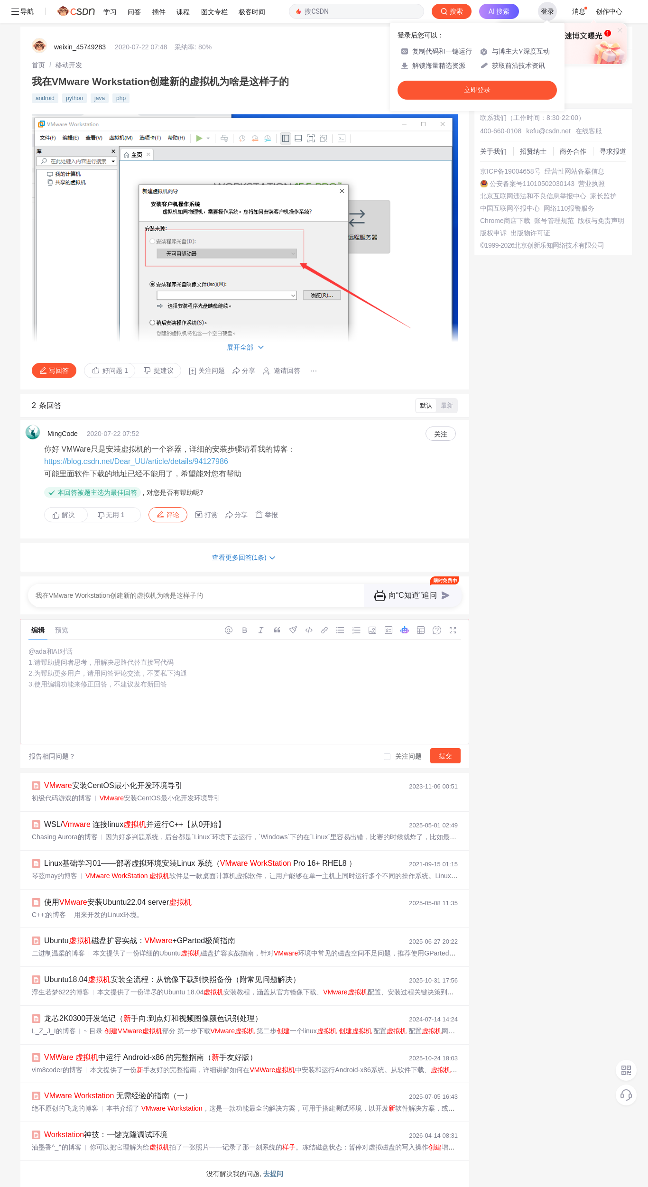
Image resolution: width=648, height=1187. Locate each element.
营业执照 (591, 183)
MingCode (62, 433)
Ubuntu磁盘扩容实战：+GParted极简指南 (139, 941)
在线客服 (588, 131)
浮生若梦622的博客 (60, 992)
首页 (38, 65)
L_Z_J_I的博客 (54, 1031)
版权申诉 (493, 233)
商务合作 (573, 151)
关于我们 (493, 151)
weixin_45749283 (80, 47)
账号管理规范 (554, 220)
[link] (38, 65)
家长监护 (603, 196)
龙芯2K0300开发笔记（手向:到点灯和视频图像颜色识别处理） (153, 1018)
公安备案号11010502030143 (532, 183)
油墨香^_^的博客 (57, 1147)
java (99, 98)
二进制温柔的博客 (58, 953)
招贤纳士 (533, 151)
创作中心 (609, 11)
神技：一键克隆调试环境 (105, 1135)
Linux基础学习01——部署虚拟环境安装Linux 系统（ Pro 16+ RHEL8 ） (200, 863)
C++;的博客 (49, 914)
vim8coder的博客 (57, 1070)
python (74, 98)
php (121, 98)
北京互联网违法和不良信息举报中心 (533, 196)
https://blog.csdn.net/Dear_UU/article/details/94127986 (136, 461)
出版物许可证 (530, 233)
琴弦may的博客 (54, 876)
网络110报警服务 (569, 208)
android (45, 98)
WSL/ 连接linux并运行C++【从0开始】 (134, 824)
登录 (547, 11)
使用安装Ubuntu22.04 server (118, 902)
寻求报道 (613, 151)
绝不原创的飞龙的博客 (65, 1108)
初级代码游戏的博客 (62, 798)
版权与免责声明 (601, 220)
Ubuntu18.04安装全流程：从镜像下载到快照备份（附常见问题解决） (172, 979)
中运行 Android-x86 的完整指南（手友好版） (150, 1057)
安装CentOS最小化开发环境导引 (113, 785)
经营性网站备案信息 (574, 171)
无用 (111, 515)
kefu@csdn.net (548, 131)
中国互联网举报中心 (510, 208)
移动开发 (69, 65)
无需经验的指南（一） (118, 1096)
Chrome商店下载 (505, 220)
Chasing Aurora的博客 (65, 837)
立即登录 (477, 89)
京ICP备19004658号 (510, 171)
